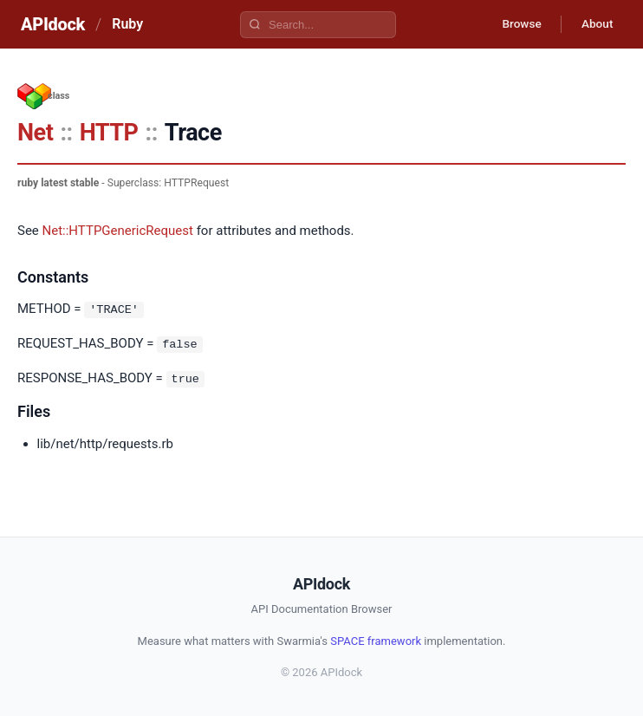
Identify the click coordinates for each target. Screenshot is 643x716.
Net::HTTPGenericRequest (117, 230)
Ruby (127, 24)
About (595, 24)
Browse (517, 24)
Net (35, 132)
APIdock (53, 24)
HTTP (109, 132)
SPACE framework (375, 639)
